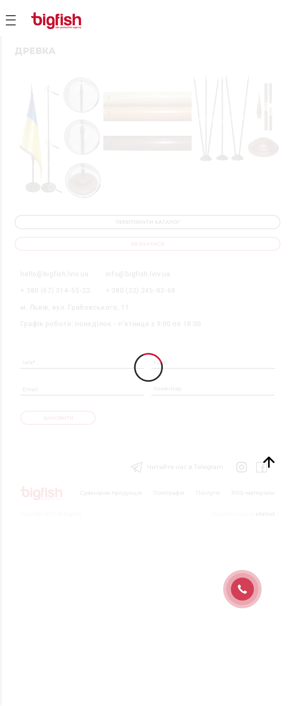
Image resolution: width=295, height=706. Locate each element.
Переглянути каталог (148, 399)
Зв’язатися (147, 420)
